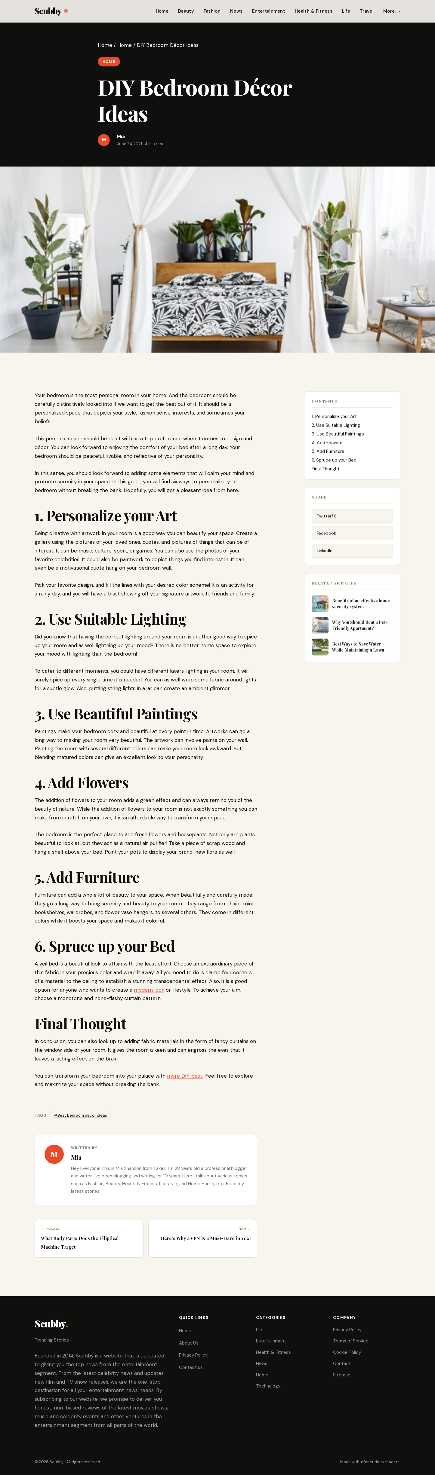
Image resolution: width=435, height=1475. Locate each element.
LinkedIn (324, 552)
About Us (189, 1343)
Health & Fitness (313, 11)
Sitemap (341, 1375)
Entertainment (268, 11)
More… (390, 11)
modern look (149, 990)
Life (346, 11)
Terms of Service (351, 1341)
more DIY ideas (185, 1076)
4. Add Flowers (327, 444)
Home (162, 11)
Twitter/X (326, 517)
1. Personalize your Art (334, 418)
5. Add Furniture (328, 453)
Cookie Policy (347, 1352)
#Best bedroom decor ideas (80, 1115)
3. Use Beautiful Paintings (338, 435)
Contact (342, 1363)
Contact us (191, 1367)
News (236, 11)
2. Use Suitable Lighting (336, 427)
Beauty (186, 11)
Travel (367, 11)
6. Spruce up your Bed (334, 461)
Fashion (212, 11)
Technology (268, 1386)
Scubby (51, 10)
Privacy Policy (193, 1355)
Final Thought (326, 470)
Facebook (326, 535)
